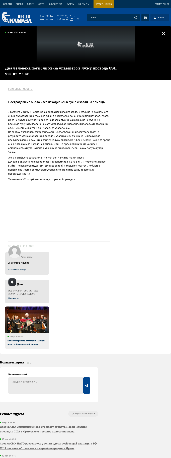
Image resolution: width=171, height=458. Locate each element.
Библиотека (55, 4)
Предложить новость (138, 326)
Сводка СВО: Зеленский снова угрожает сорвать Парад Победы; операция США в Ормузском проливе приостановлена (43, 331)
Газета (70, 4)
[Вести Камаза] (17, 18)
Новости (7, 4)
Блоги (30, 4)
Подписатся (130, 121)
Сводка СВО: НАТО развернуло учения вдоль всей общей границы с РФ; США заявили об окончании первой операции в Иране (46, 348)
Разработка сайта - (158, 448)
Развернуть (85, 435)
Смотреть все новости (81, 315)
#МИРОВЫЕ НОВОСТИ (20, 89)
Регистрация (162, 4)
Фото (41, 4)
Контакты (83, 4)
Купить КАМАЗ (104, 4)
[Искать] (136, 17)
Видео (19, 4)
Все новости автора (134, 92)
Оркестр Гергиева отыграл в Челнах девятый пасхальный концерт (142, 165)
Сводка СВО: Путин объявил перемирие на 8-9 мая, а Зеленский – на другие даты (47, 364)
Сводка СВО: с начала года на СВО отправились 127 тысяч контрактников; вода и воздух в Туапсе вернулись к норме (41, 381)
